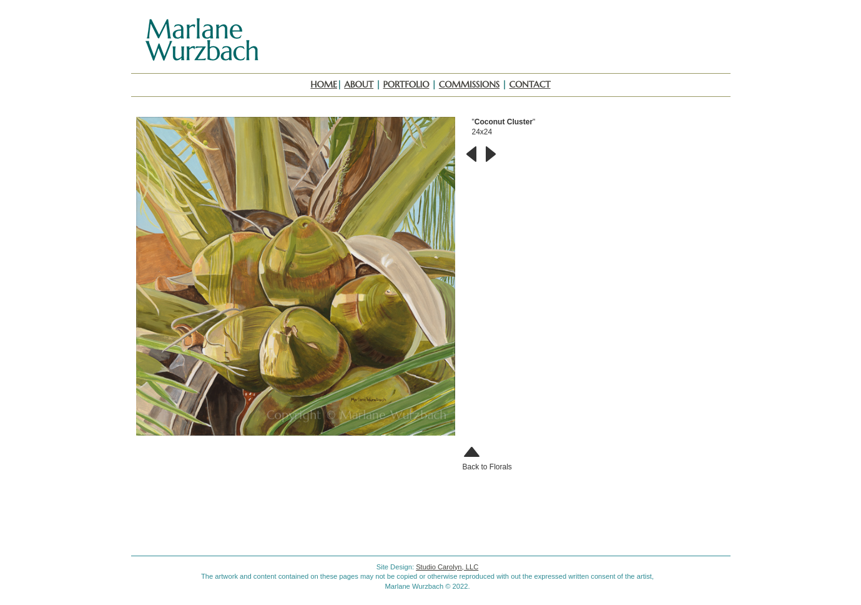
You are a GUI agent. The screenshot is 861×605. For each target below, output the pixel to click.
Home (323, 84)
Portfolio (406, 84)
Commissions (469, 84)
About (358, 84)
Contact (530, 84)
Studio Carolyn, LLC (447, 567)
